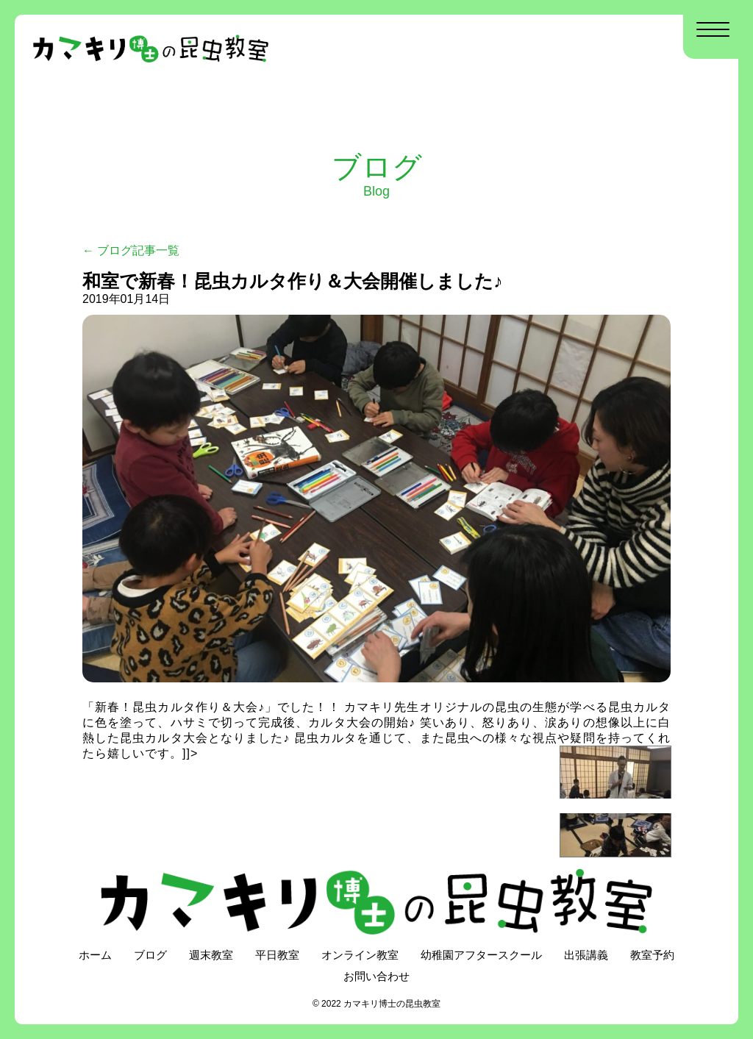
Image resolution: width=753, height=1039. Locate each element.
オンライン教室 (360, 955)
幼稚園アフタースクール (481, 955)
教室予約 (652, 955)
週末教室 (211, 955)
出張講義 (586, 955)
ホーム (95, 955)
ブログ (150, 955)
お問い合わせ (376, 976)
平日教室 (277, 955)
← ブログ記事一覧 (130, 250)
